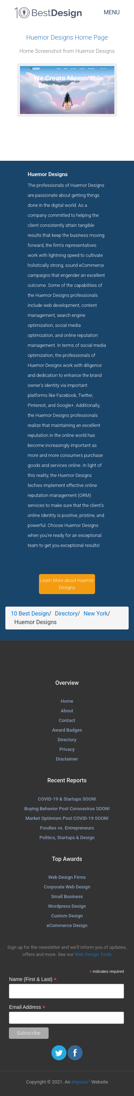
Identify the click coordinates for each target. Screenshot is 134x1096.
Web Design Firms (67, 877)
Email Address (27, 1007)
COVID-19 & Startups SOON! (67, 799)
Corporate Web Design (67, 887)
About (67, 710)
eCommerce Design (67, 925)
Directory (66, 613)
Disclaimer (67, 759)
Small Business (67, 896)
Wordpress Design (67, 906)
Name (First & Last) (32, 979)
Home (67, 701)
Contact (67, 720)
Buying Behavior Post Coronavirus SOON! (67, 808)
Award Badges (67, 730)
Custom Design (67, 915)
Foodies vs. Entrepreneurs (67, 828)
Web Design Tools (93, 954)
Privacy (67, 749)
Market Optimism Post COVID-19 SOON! (67, 818)
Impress (80, 1082)
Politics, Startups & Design (66, 837)
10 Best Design (30, 613)
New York (96, 613)
